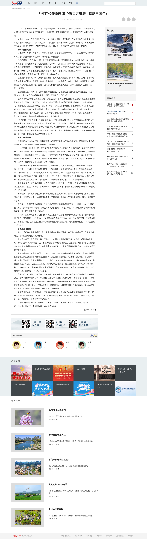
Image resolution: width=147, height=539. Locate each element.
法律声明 (109, 536)
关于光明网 (78, 536)
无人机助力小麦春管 (51, 484)
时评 (42, 3)
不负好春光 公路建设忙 (52, 459)
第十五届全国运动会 (62, 384)
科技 (63, 3)
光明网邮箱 (120, 536)
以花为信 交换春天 (50, 410)
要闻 (23, 9)
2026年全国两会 (82, 369)
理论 (49, 3)
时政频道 (18, 9)
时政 (28, 3)
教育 (70, 3)
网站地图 (131, 536)
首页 (12, 9)
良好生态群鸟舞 (49, 509)
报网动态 (89, 536)
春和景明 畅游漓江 (50, 435)
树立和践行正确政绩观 (42, 369)
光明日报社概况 (66, 536)
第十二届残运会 (19, 384)
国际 (35, 3)
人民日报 (69, 19)
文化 (56, 3)
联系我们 (99, 536)
